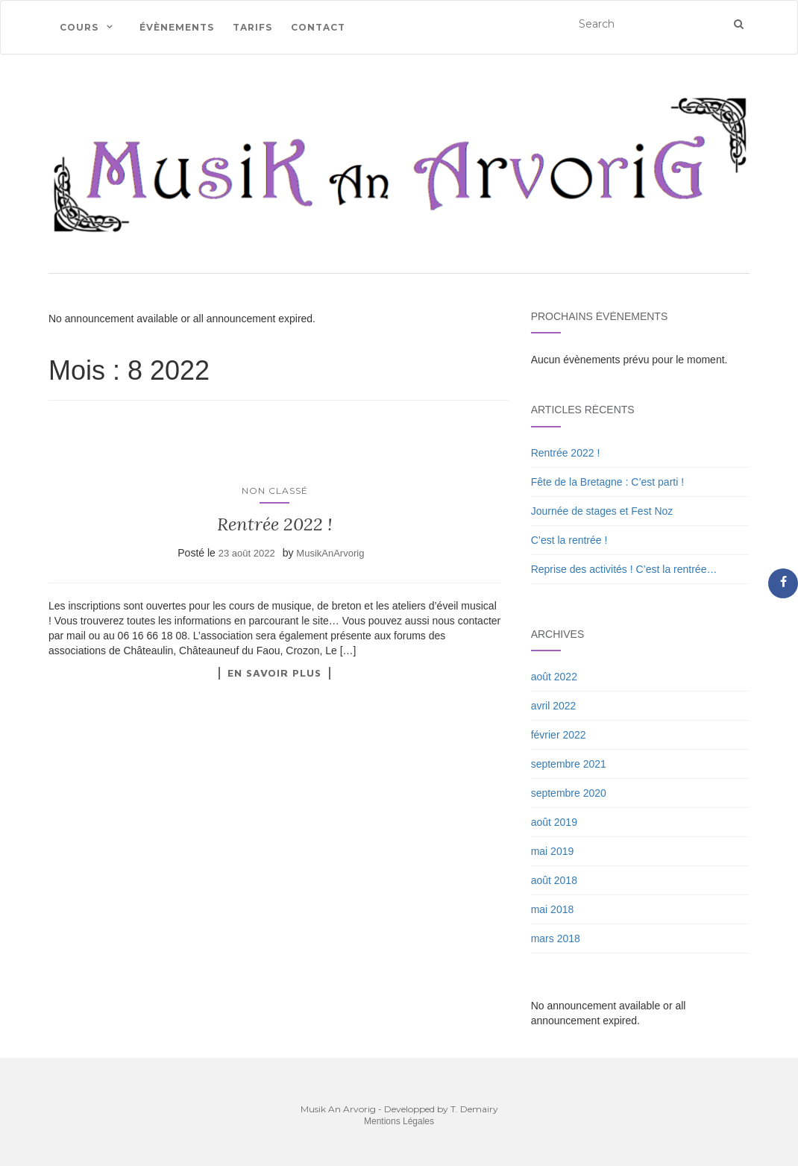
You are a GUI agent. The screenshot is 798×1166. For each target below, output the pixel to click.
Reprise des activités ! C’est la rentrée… (624, 569)
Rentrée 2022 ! (275, 524)
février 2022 (558, 735)
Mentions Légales (399, 1121)
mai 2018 (552, 909)
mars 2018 (555, 938)
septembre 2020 (568, 793)
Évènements (176, 27)
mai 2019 (552, 851)
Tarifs (252, 27)
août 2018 (554, 880)
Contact (318, 27)
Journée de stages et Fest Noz (602, 511)
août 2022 (554, 677)
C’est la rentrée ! (569, 540)
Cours (79, 27)
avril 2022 (553, 706)
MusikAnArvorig (330, 553)
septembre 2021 (568, 764)
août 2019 (554, 822)
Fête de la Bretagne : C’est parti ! (607, 482)
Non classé (275, 490)
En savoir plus (274, 673)
